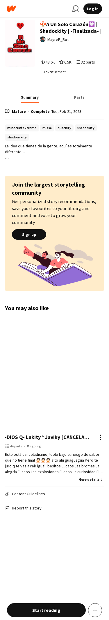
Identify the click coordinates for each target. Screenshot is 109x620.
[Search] (75, 8)
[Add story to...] (95, 610)
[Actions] (100, 437)
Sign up (29, 234)
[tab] (30, 99)
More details (91, 479)
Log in (92, 8)
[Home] (37, 8)
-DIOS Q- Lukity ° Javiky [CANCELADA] (48, 437)
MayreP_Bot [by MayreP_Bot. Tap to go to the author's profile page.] (58, 39)
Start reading (46, 610)
